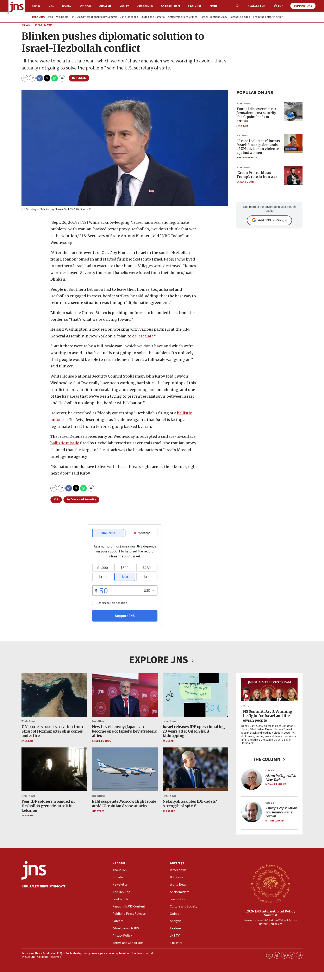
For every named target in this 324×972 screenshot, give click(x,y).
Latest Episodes (240, 17)
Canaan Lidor (245, 181)
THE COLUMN (269, 759)
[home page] (16, 7)
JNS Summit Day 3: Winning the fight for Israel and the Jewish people (266, 716)
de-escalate (142, 336)
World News (28, 721)
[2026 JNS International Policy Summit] (270, 883)
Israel (35, 6)
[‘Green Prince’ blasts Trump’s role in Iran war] (293, 175)
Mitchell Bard (274, 821)
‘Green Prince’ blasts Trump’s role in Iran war (256, 175)
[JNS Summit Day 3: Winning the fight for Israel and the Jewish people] (269, 689)
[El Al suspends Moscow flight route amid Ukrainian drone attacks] (124, 769)
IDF (56, 499)
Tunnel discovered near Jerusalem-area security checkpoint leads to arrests (256, 115)
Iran (50, 17)
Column (269, 770)
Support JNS (303, 6)
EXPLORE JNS (162, 660)
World (66, 6)
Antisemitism (170, 6)
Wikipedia (62, 17)
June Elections (129, 17)
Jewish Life (145, 6)
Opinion (85, 6)
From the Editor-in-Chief (268, 17)
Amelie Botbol (101, 741)
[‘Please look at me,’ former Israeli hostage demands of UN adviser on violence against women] (293, 143)
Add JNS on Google (269, 220)
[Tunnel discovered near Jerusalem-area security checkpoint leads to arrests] (293, 111)
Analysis (105, 6)
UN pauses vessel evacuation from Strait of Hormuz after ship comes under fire (52, 731)
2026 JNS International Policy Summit (270, 913)
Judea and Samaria (153, 17)
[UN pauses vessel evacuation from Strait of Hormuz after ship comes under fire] (54, 695)
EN (279, 6)
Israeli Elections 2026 (214, 17)
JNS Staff (242, 126)
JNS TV (124, 6)
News (25, 25)
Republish (79, 78)
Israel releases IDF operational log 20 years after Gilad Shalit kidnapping (194, 731)
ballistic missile (64, 443)
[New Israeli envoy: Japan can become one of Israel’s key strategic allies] (124, 695)
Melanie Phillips (275, 784)
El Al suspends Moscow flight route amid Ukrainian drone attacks (124, 803)
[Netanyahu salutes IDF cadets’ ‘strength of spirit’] (195, 769)
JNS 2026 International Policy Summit (94, 17)
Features (194, 6)
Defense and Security (81, 499)
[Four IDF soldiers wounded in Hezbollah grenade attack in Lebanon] (54, 769)
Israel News (43, 25)
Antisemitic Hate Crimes (183, 17)
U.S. (51, 6)
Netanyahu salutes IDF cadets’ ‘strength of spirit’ (190, 803)
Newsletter (256, 6)
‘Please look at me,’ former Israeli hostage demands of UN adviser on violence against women (258, 147)
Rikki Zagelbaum (246, 157)
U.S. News (242, 135)
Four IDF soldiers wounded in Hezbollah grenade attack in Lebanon (48, 806)
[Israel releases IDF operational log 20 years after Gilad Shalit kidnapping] (195, 695)
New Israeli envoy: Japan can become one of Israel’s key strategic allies (124, 731)
